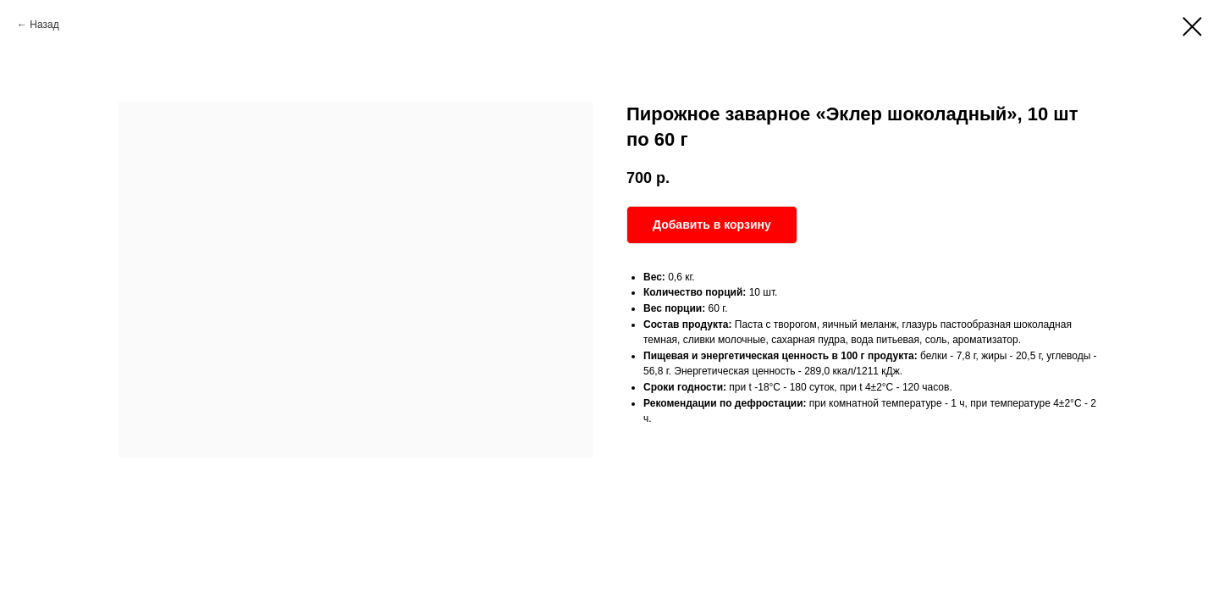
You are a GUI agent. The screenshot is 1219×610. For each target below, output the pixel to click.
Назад (44, 24)
